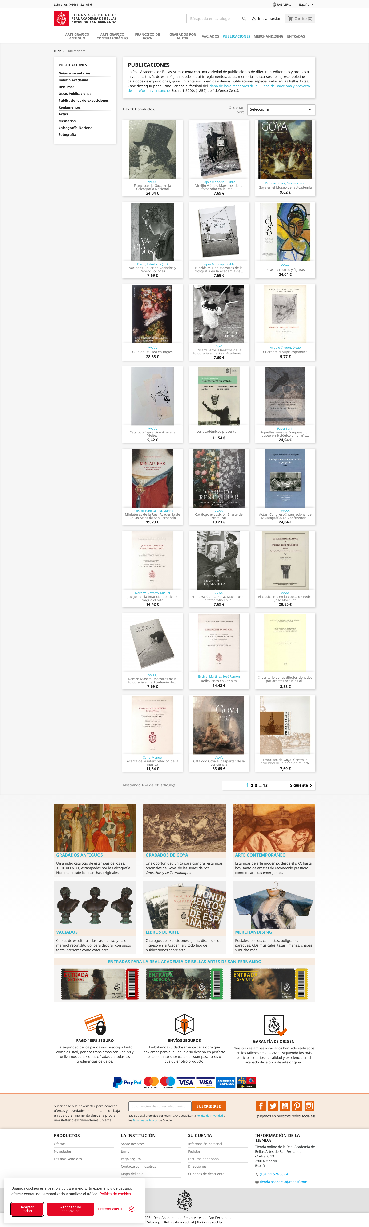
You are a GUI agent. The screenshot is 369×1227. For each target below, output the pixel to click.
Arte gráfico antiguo (77, 36)
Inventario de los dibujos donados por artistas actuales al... (285, 679)
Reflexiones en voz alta (219, 680)
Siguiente (302, 785)
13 (265, 785)
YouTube (285, 1106)
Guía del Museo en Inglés (152, 352)
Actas (63, 114)
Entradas (296, 36)
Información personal (205, 1143)
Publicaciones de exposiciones (84, 100)
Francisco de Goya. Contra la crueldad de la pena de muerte (285, 761)
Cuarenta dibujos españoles (285, 352)
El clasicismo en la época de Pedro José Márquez (285, 598)
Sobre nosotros (133, 1143)
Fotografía (67, 134)
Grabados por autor (182, 36)
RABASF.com (283, 4)
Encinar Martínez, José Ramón (219, 676)
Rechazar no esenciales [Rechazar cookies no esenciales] (70, 1209)
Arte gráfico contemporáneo (112, 36)
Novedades (63, 1151)
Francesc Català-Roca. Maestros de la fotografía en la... (219, 598)
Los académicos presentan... (219, 431)
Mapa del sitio (132, 1174)
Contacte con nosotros (138, 1166)
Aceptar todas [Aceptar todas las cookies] (27, 1209)
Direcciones (197, 1166)
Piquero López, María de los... (285, 183)
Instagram (309, 1106)
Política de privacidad (179, 1222)
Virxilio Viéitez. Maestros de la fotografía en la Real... (218, 187)
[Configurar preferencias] (110, 1209)
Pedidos (194, 1151)
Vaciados (210, 36)
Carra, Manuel (152, 757)
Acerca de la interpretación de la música (152, 763)
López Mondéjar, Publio (219, 182)
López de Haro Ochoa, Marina (152, 511)
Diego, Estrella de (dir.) (152, 264)
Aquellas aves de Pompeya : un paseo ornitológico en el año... (285, 434)
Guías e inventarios (75, 73)
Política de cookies (115, 1194)
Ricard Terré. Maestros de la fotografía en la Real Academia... (219, 351)
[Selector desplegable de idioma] (307, 5)
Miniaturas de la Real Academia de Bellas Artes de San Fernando (152, 516)
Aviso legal (154, 1222)
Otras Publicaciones (75, 93)
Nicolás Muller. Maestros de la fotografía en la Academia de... (219, 269)
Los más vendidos (68, 1159)
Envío (125, 1151)
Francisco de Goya (147, 36)
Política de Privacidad (210, 1115)
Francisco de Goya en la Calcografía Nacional (152, 187)
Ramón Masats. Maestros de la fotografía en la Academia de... (152, 680)
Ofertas (60, 1143)
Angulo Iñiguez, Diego (285, 347)
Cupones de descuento (206, 1174)
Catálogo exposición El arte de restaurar (219, 516)
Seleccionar (281, 110)
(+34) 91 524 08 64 (274, 1174)
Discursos (66, 87)
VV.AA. (152, 182)
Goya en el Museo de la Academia (285, 187)
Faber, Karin (285, 428)
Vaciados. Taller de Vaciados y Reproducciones (152, 269)
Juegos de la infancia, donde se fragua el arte (152, 598)
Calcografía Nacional (76, 127)
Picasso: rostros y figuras (285, 269)
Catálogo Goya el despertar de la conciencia (219, 763)
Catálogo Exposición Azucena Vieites (153, 434)
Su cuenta (200, 1135)
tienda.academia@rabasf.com (283, 1182)
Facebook (261, 1106)
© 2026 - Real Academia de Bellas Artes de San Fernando (184, 1217)
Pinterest (297, 1106)
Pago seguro (131, 1159)
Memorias (67, 121)
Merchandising (268, 36)
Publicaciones (236, 36)
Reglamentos (70, 107)
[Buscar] (217, 18)
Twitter (273, 1106)
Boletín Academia (73, 80)
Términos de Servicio (145, 1120)
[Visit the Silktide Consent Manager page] (131, 1209)
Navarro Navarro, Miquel (152, 593)
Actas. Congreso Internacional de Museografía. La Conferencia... (285, 516)
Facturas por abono (203, 1159)
